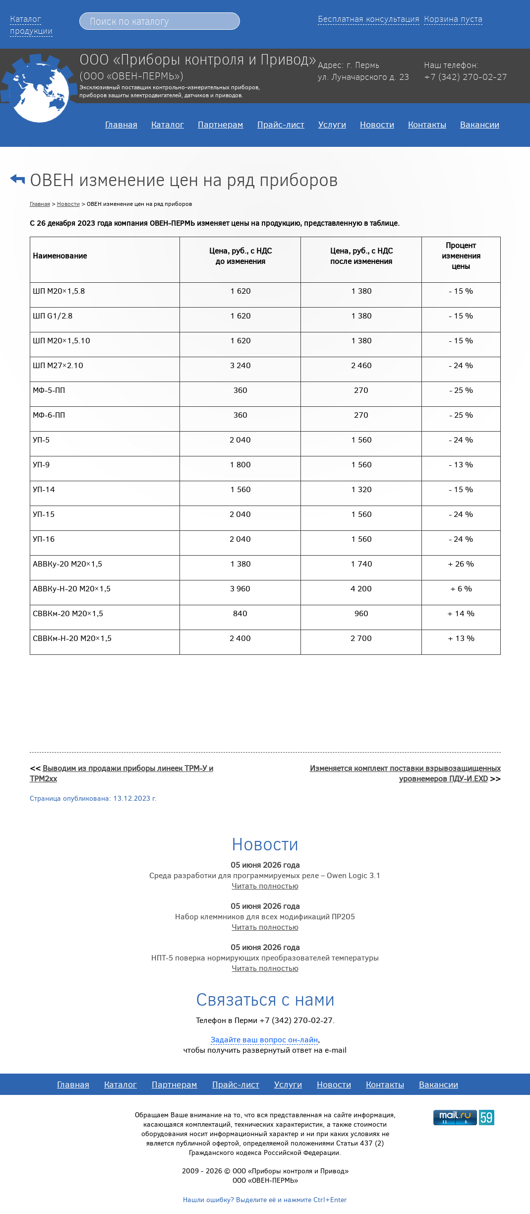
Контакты (427, 124)
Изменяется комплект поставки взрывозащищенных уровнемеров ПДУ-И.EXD (405, 773)
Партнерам (220, 124)
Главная (121, 124)
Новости (377, 124)
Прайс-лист (280, 124)
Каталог (167, 124)
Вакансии (479, 124)
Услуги (332, 124)
